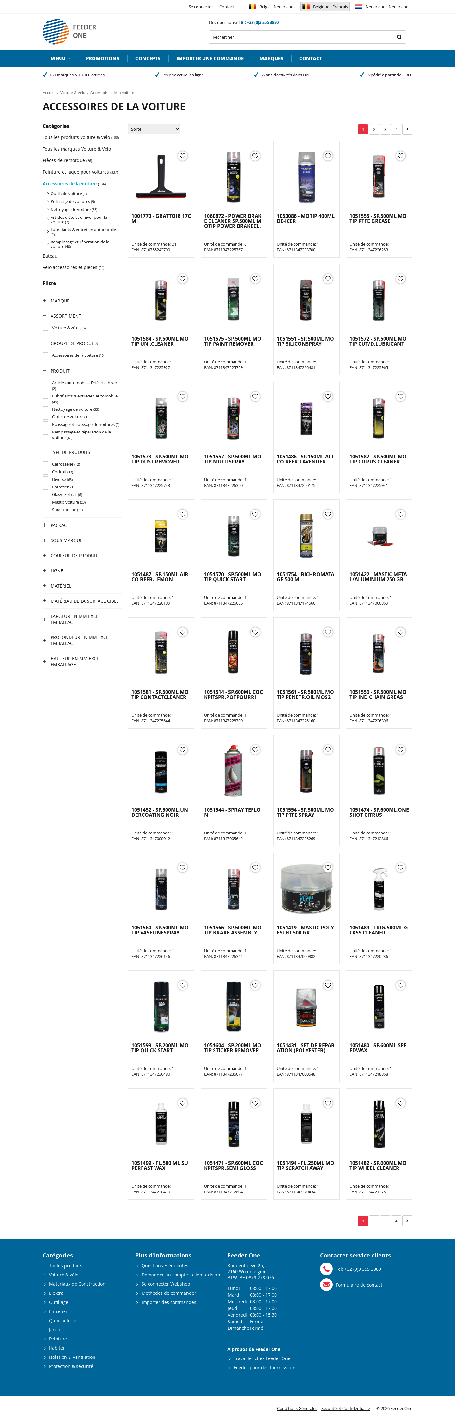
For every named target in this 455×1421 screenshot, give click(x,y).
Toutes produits (65, 1266)
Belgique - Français (325, 6)
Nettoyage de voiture (74, 209)
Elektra (56, 1293)
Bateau (50, 256)
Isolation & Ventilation (72, 1357)
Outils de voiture (69, 193)
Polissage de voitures (73, 201)
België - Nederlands (272, 6)
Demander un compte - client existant (182, 1275)
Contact (226, 6)
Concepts (148, 58)
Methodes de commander (169, 1293)
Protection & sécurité (71, 1366)
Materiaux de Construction (77, 1284)
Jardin (55, 1330)
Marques (271, 58)
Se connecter (201, 6)
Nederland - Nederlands (382, 6)
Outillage (58, 1302)
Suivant (407, 129)
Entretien (59, 1311)
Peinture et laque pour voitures (80, 172)
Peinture (58, 1339)
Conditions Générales (297, 1408)
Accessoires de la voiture (74, 184)
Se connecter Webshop (166, 1284)
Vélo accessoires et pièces (73, 267)
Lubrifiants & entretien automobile (83, 231)
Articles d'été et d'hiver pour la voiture (79, 219)
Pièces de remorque (67, 160)
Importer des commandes (169, 1302)
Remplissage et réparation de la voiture (80, 244)
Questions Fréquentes (165, 1266)
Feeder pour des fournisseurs (265, 1367)
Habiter (57, 1348)
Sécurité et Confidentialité (345, 1408)
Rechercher (399, 37)
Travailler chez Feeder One (262, 1358)
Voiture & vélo (63, 1275)
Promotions (102, 58)
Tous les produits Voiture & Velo (81, 137)
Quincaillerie (62, 1320)
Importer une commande (210, 58)
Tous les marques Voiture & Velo (77, 149)
